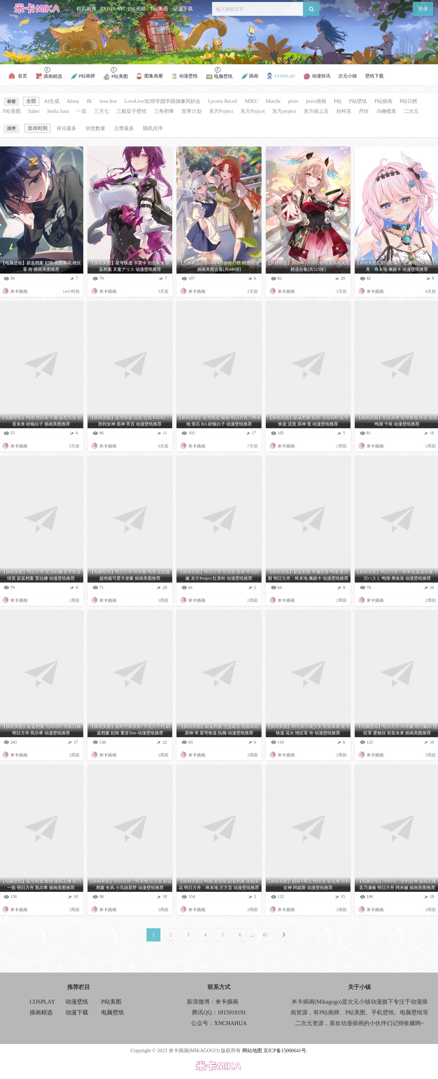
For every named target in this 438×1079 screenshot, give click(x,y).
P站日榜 (409, 101)
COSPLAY (112, 8)
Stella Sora (58, 111)
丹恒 (364, 111)
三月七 (101, 111)
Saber (34, 111)
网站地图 (252, 1050)
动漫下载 (183, 8)
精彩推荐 (86, 8)
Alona (73, 101)
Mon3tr (273, 101)
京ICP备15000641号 (284, 1050)
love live (108, 101)
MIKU (251, 101)
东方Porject (221, 111)
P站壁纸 (358, 101)
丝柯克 (343, 111)
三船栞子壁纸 (131, 111)
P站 (338, 101)
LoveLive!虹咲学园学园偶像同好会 (162, 101)
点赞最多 (124, 128)
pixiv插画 (316, 101)
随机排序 (153, 128)
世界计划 (191, 111)
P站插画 (383, 101)
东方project (284, 111)
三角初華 (164, 111)
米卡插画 (226, 1002)
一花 (81, 111)
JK (89, 101)
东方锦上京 (316, 111)
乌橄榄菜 (386, 111)
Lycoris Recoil (222, 101)
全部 (31, 101)
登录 (423, 8)
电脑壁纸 (112, 1012)
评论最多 (66, 128)
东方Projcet (252, 111)
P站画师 (137, 8)
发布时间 (38, 128)
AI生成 (51, 101)
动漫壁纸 (76, 1002)
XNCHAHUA (230, 1023)
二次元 (411, 111)
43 (265, 935)
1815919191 (232, 1012)
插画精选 (41, 1012)
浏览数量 (95, 128)
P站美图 (159, 8)
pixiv (293, 101)
